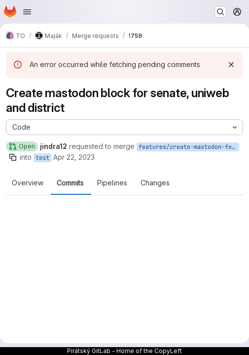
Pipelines (112, 183)
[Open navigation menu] (27, 12)
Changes (155, 183)
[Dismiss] (231, 65)
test (42, 158)
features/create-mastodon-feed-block (189, 147)
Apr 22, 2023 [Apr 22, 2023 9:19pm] (74, 157)
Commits (70, 183)
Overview (27, 183)
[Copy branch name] (13, 157)
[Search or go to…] (220, 12)
